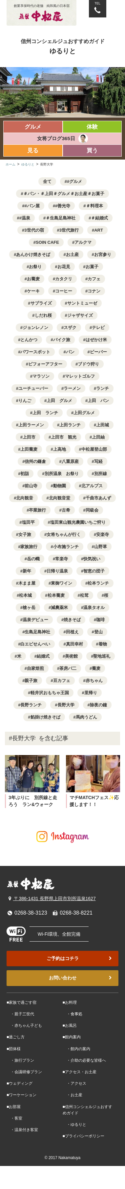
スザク (70, 327)
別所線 (100, 473)
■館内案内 (72, 1037)
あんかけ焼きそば (33, 254)
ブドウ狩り (88, 364)
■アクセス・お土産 (79, 1072)
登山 (98, 631)
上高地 (59, 449)
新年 (27, 571)
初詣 (24, 473)
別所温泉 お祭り (62, 473)
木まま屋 (26, 583)
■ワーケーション (21, 1095)
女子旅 (24, 534)
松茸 (84, 595)
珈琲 (100, 619)
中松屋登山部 (94, 449)
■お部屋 (14, 1106)
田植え (72, 631)
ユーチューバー (33, 388)
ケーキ (33, 291)
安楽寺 (102, 534)
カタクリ (63, 278)
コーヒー (63, 291)
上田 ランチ (45, 412)
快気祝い (91, 558)
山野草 (100, 546)
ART (98, 230)
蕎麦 (96, 668)
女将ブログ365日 (56, 138)
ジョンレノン (35, 327)
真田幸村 (74, 644)
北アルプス (92, 485)
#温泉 (24, 217)
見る (32, 150)
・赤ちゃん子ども (24, 1025)
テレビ (98, 327)
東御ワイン (61, 583)
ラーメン (72, 388)
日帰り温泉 (57, 571)
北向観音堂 (59, 497)
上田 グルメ (59, 400)
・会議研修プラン (24, 1072)
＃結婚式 (99, 217)
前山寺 (31, 485)
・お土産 (72, 1095)
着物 (102, 644)
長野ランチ (31, 704)
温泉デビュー (35, 619)
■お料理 (70, 1002)
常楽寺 (61, 558)
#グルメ (74, 181)
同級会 (92, 510)
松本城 (25, 595)
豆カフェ (61, 680)
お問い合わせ (81, 978)
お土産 (72, 254)
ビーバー (98, 351)
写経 (98, 461)
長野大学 (65, 704)
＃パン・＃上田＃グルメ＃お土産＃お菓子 (63, 193)
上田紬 (98, 437)
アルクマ (83, 242)
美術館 (71, 656)
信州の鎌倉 (35, 461)
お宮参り (102, 254)
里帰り (90, 692)
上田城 (102, 424)
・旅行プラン (20, 1060)
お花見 (63, 266)
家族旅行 (28, 546)
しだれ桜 (43, 315)
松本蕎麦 (56, 595)
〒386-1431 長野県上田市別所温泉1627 (51, 898)
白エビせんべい (35, 644)
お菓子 (92, 266)
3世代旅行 (69, 230)
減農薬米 (59, 607)
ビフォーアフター (45, 364)
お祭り (35, 266)
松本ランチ (98, 583)
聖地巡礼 (101, 656)
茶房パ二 (67, 668)
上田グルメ (84, 412)
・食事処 (72, 1014)
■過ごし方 (16, 1037)
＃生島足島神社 (60, 217)
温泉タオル (94, 607)
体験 (92, 127)
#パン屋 (32, 205)
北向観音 (24, 497)
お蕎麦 (33, 278)
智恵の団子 (94, 571)
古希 (66, 510)
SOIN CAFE (47, 242)
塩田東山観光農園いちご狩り (78, 522)
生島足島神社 (37, 631)
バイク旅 (61, 339)
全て (47, 181)
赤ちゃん (94, 680)
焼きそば (72, 619)
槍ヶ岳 (29, 607)
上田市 (29, 437)
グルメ (33, 127)
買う (92, 150)
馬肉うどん (86, 717)
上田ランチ (70, 424)
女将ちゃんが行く (64, 534)
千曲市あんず (98, 497)
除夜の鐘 (98, 704)
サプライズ (41, 303)
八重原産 (70, 461)
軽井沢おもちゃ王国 (50, 692)
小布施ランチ (66, 546)
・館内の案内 (76, 1049)
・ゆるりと (74, 1124)
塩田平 (28, 522)
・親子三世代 (20, 1014)
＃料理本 (94, 205)
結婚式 (43, 656)
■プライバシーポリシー (83, 1136)
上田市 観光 (63, 437)
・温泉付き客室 (22, 1129)
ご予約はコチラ (80, 958)
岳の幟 (33, 558)
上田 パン (98, 400)
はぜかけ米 (96, 339)
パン (70, 351)
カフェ (94, 278)
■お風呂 (70, 1025)
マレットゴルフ (80, 376)
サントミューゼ (82, 303)
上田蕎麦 (28, 449)
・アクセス (74, 1083)
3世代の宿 (34, 230)
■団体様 (14, 1049)
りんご (24, 400)
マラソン (41, 376)
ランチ (102, 388)
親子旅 (31, 680)
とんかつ (28, 339)
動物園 (59, 485)
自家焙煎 (35, 668)
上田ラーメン (31, 424)
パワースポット (35, 351)
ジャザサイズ (80, 315)
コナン (94, 291)
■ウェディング (19, 1083)
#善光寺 (62, 205)
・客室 (14, 1118)
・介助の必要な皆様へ (84, 1060)
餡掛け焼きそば (45, 717)
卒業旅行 (37, 510)
